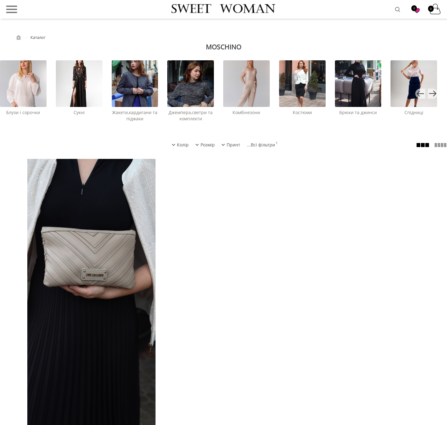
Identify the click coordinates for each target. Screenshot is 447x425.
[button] (420, 94)
